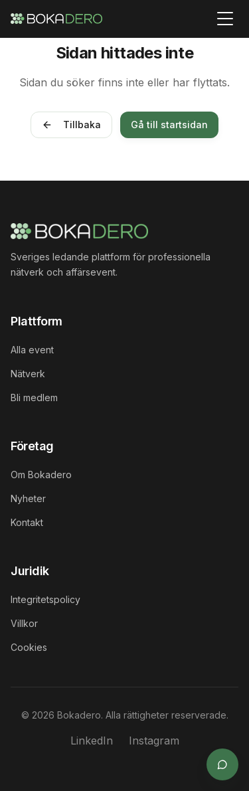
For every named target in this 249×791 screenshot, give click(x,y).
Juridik (30, 571)
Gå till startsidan (169, 124)
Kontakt (27, 522)
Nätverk (28, 373)
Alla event (32, 349)
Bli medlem (34, 397)
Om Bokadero (41, 474)
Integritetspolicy (45, 599)
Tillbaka (71, 124)
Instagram (154, 740)
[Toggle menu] (225, 19)
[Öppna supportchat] (222, 764)
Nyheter (28, 498)
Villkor (24, 623)
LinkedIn (91, 740)
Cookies (29, 647)
